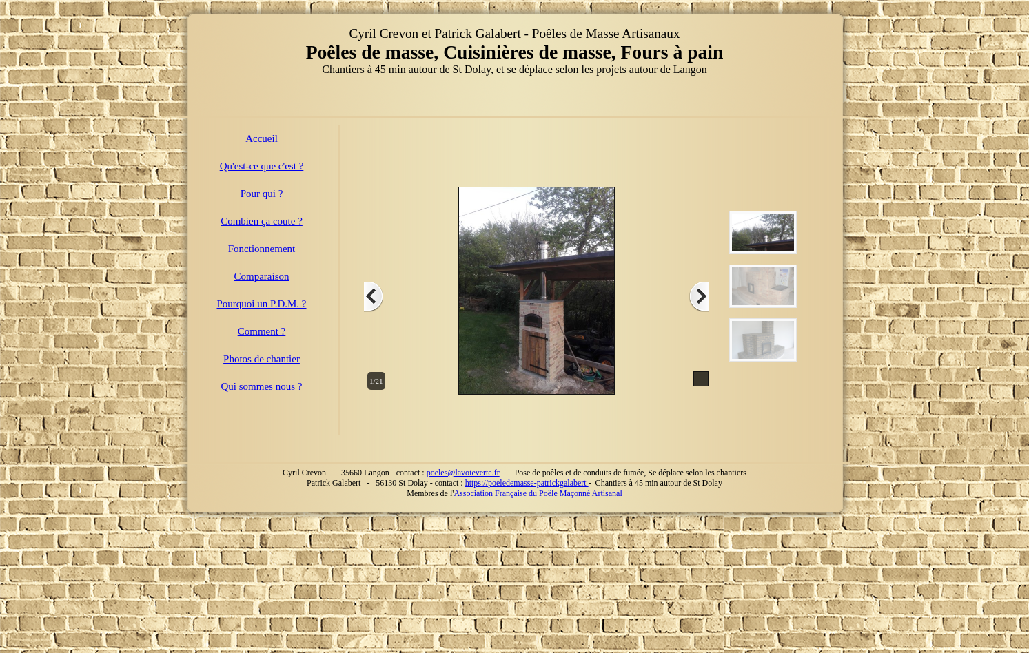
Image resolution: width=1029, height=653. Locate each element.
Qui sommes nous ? (262, 386)
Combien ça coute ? (262, 221)
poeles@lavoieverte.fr (463, 472)
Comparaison (261, 276)
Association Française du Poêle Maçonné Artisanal (538, 493)
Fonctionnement (262, 248)
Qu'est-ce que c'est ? (262, 166)
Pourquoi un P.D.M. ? (261, 303)
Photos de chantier (261, 358)
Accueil (261, 138)
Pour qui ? (262, 193)
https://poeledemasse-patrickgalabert (527, 483)
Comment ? (262, 331)
